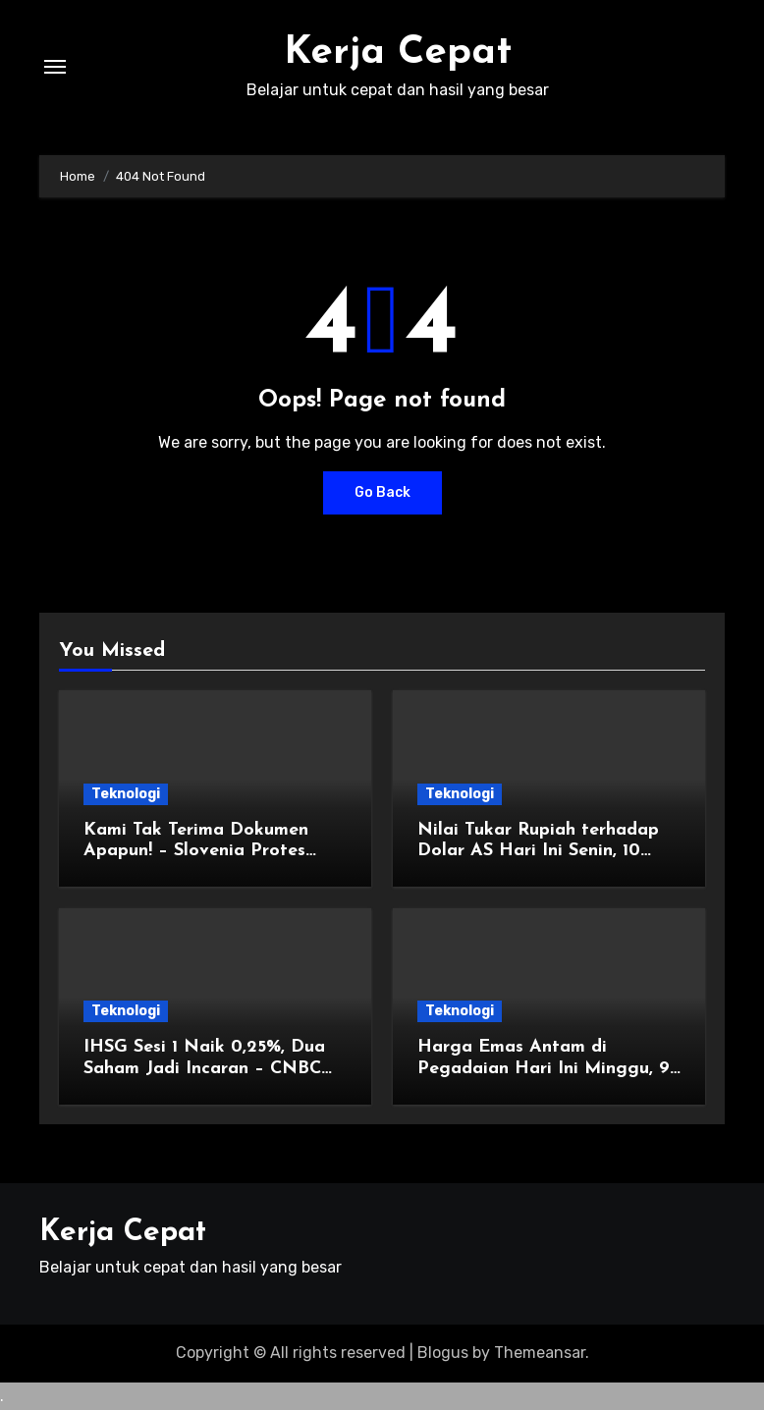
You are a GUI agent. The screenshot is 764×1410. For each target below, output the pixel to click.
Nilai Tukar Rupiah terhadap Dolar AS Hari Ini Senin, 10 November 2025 (538, 851)
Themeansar (539, 1352)
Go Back (382, 492)
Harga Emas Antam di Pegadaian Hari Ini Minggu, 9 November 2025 (543, 1068)
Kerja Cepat (398, 53)
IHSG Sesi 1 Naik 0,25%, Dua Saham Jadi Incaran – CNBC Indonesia (204, 1068)
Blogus (442, 1352)
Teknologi (125, 794)
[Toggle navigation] (55, 67)
